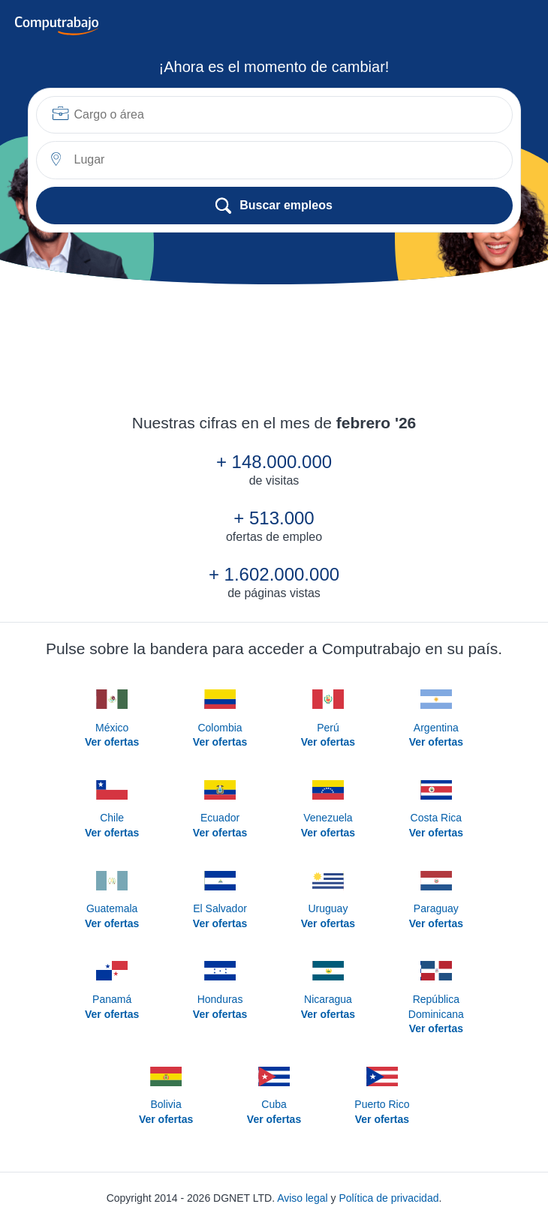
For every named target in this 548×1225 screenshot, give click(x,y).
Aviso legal (302, 1198)
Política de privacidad (388, 1198)
